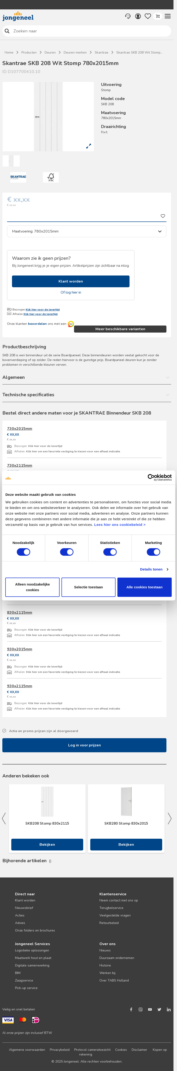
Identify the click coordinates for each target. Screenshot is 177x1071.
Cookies (121, 1050)
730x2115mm (19, 465)
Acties (19, 915)
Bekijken (47, 844)
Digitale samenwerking (32, 965)
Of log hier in (71, 292)
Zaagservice (24, 980)
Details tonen (151, 569)
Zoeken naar (7, 31)
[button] (167, 16)
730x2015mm (19, 428)
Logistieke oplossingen (32, 950)
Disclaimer (139, 1050)
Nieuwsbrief (24, 908)
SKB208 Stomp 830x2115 (47, 823)
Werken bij (107, 973)
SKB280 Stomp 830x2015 (126, 823)
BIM (17, 973)
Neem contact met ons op (118, 900)
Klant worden (71, 281)
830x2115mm (19, 612)
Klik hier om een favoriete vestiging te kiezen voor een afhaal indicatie (73, 451)
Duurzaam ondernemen (116, 958)
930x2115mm (19, 686)
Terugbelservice (111, 908)
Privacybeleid (60, 1050)
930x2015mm (19, 649)
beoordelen (37, 324)
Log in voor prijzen (84, 745)
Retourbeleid (109, 923)
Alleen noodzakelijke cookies (32, 587)
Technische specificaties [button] (28, 395)
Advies (20, 923)
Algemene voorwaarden (27, 1050)
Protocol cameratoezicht (92, 1050)
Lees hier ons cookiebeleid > (120, 525)
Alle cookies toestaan (144, 587)
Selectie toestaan (88, 587)
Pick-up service (26, 988)
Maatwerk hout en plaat (33, 958)
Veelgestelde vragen (115, 915)
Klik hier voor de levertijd (43, 309)
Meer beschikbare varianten (120, 329)
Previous (4, 818)
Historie (105, 965)
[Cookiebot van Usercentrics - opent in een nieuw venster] (151, 477)
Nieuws (105, 950)
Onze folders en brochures (35, 930)
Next (169, 818)
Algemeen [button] (13, 377)
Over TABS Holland (114, 980)
